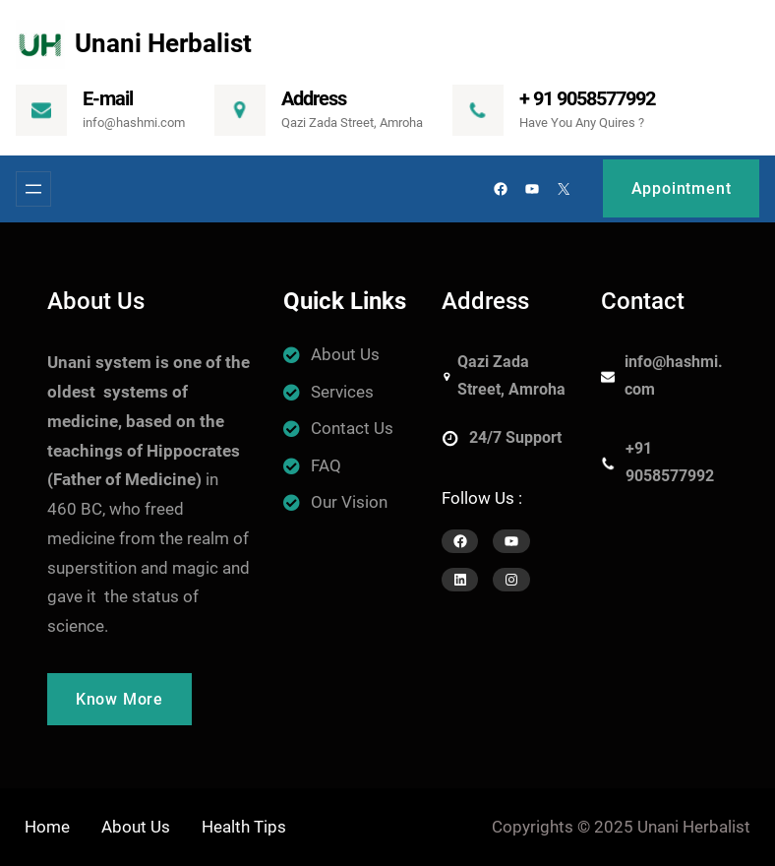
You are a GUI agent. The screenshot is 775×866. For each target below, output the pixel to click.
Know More (119, 699)
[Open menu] (33, 189)
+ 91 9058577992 (587, 98)
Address (313, 98)
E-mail (108, 98)
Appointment (681, 188)
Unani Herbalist (163, 43)
